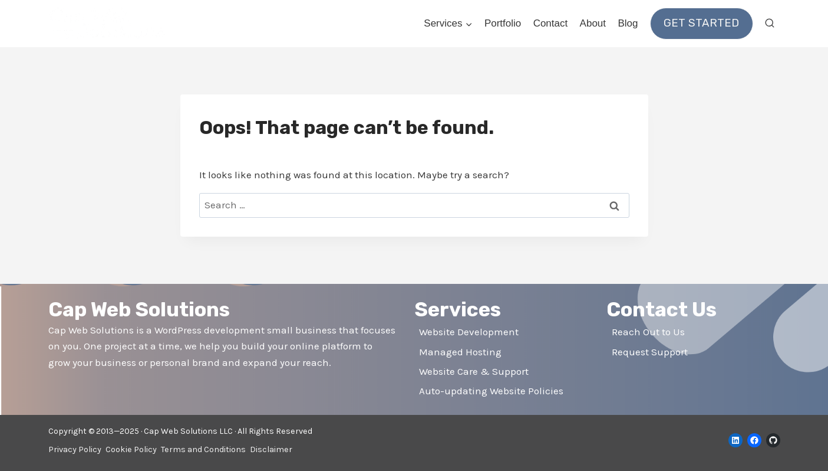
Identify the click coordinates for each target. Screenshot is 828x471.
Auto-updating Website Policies (491, 391)
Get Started (701, 23)
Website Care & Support (474, 371)
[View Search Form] (769, 23)
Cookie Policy (131, 449)
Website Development (469, 332)
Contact (550, 23)
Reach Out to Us (648, 332)
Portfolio (502, 23)
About (593, 23)
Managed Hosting (460, 352)
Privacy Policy (74, 449)
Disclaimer (271, 449)
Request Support (650, 352)
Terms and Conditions (203, 449)
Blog (628, 23)
